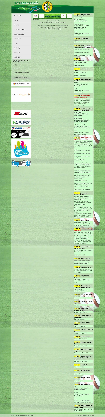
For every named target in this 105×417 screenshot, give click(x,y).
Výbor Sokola (17, 57)
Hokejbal (16, 25)
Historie (16, 20)
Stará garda (17, 52)
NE (14, 68)
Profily (16, 43)
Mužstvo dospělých (19, 34)
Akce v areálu (17, 16)
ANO (14, 65)
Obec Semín (17, 38)
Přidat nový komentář (61, 27)
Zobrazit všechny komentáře (46, 27)
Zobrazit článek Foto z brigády (52, 28)
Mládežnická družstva (20, 29)
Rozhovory (17, 48)
